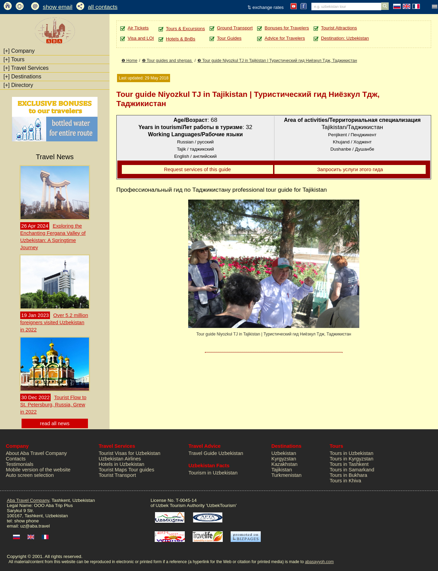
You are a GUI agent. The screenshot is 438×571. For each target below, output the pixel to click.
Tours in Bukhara (348, 475)
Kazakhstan (284, 464)
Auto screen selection (30, 475)
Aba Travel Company (28, 500)
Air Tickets (138, 27)
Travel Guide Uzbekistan (216, 453)
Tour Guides (229, 38)
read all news (54, 423)
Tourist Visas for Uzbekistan (129, 453)
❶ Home (129, 60)
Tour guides (141, 469)
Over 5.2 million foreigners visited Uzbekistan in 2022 (54, 322)
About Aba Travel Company (36, 453)
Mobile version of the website (38, 469)
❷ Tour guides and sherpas (167, 60)
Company (19, 51)
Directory (18, 85)
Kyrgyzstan (283, 458)
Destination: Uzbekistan (345, 38)
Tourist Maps (113, 469)
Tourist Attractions (339, 27)
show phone (26, 520)
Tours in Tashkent (349, 464)
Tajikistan (281, 469)
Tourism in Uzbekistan (213, 472)
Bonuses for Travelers (287, 27)
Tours (14, 59)
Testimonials (20, 464)
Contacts (16, 458)
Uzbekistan (283, 453)
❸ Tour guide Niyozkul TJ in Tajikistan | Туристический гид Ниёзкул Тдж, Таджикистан (277, 60)
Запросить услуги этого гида (350, 169)
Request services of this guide (197, 169)
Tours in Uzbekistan (351, 453)
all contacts (103, 6)
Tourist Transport (117, 475)
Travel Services (26, 68)
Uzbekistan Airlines (120, 458)
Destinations (22, 76)
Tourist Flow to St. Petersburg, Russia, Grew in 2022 (53, 405)
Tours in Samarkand (352, 469)
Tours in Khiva (345, 480)
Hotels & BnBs (180, 38)
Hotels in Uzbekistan (121, 464)
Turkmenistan (286, 475)
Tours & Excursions (185, 28)
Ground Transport (235, 27)
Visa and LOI (141, 38)
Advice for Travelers (285, 38)
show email (58, 6)
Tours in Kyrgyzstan (351, 458)
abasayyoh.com (319, 561)
